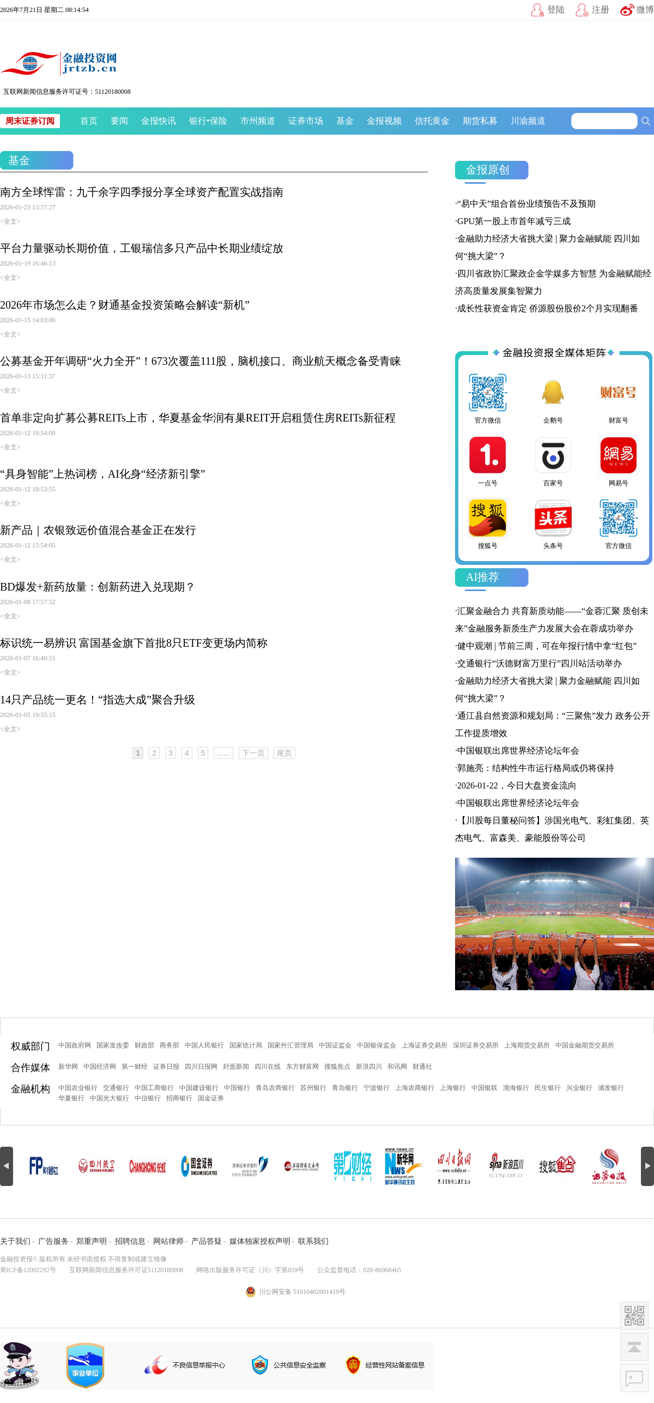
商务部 (169, 1045)
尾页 (284, 753)
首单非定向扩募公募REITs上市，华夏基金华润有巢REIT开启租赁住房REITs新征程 (198, 418)
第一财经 (135, 1066)
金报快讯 (158, 120)
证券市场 (305, 120)
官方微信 (487, 398)
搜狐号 (487, 523)
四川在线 (268, 1066)
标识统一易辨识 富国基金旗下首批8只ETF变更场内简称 (134, 643)
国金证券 (211, 1098)
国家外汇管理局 (290, 1045)
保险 (218, 120)
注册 (600, 9)
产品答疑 (206, 1241)
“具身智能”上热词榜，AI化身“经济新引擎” (102, 474)
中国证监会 (335, 1045)
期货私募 (480, 120)
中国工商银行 (154, 1088)
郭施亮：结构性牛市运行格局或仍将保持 (535, 768)
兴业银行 (579, 1088)
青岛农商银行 (275, 1088)
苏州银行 (313, 1088)
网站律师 (168, 1241)
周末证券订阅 (30, 121)
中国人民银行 (204, 1045)
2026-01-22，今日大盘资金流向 (517, 785)
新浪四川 (369, 1066)
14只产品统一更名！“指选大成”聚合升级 (97, 700)
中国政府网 (74, 1045)
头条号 (553, 523)
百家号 (553, 461)
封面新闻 (236, 1066)
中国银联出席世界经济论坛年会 (518, 750)
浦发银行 (611, 1088)
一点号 (487, 461)
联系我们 (313, 1241)
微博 (645, 9)
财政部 (144, 1045)
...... (223, 753)
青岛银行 (345, 1088)
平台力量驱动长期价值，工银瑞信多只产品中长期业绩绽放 (141, 248)
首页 (89, 120)
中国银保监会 (376, 1045)
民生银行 (548, 1088)
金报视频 (384, 120)
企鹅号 (553, 398)
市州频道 (257, 120)
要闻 (119, 120)
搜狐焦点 (337, 1066)
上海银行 (453, 1088)
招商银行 (179, 1098)
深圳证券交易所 (476, 1045)
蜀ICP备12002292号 (28, 1270)
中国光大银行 (109, 1098)
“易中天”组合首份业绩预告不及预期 (526, 203)
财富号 (618, 398)
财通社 (422, 1066)
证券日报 (166, 1066)
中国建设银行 (199, 1088)
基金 (345, 120)
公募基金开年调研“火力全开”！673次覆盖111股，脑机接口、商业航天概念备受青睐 (200, 361)
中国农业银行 (78, 1088)
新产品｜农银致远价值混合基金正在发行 (98, 530)
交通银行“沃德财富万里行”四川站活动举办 (539, 663)
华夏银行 (71, 1098)
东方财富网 (302, 1066)
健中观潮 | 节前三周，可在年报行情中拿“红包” (547, 646)
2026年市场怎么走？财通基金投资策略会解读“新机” (125, 305)
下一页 (253, 753)
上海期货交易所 (527, 1045)
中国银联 (484, 1088)
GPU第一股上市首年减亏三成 (514, 221)
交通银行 (116, 1088)
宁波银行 (377, 1088)
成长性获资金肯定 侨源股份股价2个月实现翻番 (547, 308)
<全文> (10, 221)
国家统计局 (245, 1045)
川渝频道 (528, 120)
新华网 (68, 1066)
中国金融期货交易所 (584, 1045)
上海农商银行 (414, 1088)
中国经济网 (99, 1066)
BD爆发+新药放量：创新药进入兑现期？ (98, 587)
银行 (198, 120)
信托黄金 (432, 120)
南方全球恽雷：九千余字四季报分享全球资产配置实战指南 (141, 192)
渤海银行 (516, 1088)
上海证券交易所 (424, 1045)
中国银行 (237, 1088)
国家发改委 (112, 1045)
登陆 (556, 9)
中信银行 (148, 1098)
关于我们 (15, 1241)
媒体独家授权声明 (259, 1241)
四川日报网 (201, 1066)
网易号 (618, 461)
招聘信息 (130, 1241)
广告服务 (53, 1241)
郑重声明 (91, 1241)
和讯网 (397, 1066)
